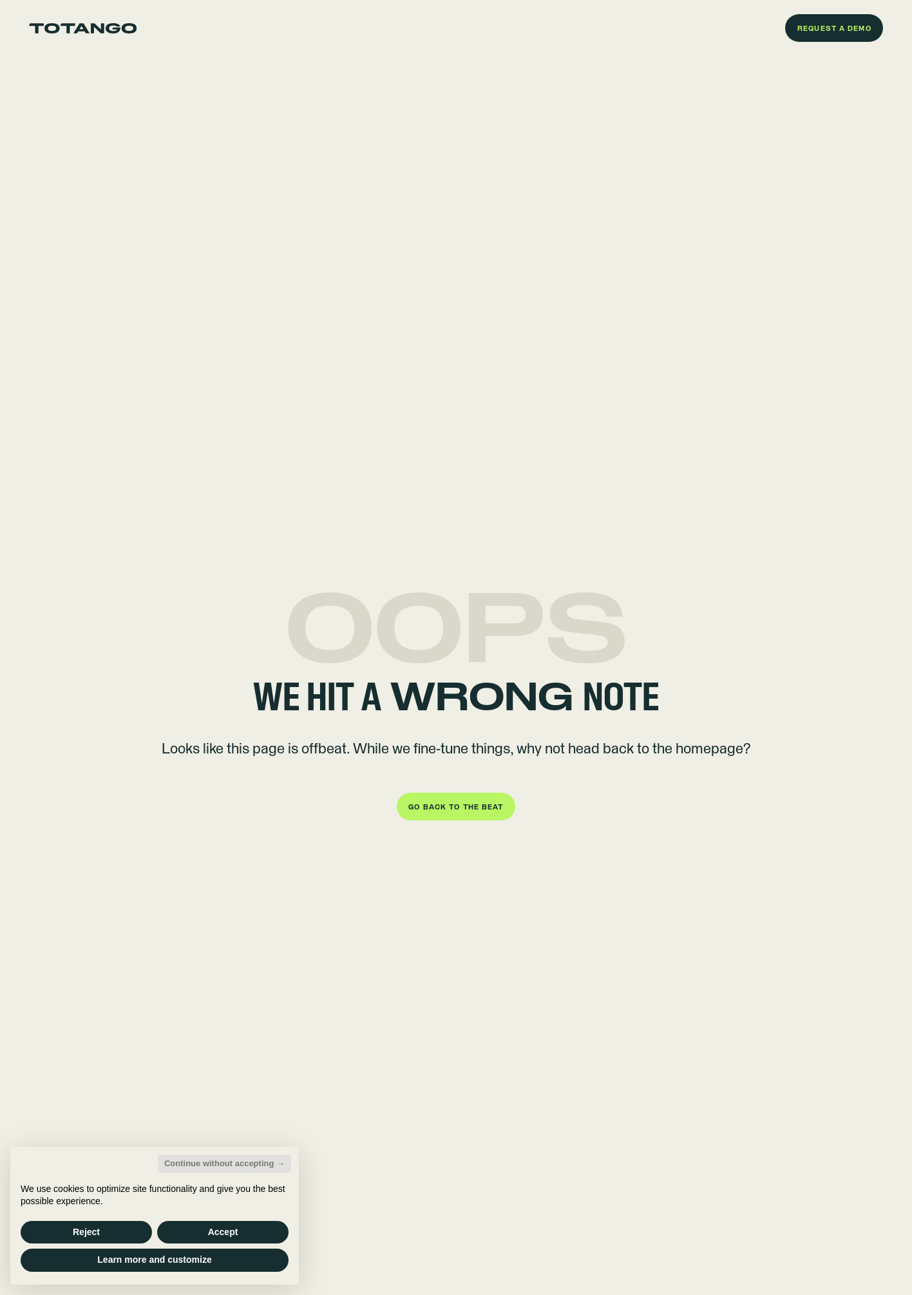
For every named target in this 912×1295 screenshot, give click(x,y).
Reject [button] (86, 1232)
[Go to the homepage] (83, 28)
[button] (834, 28)
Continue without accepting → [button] (224, 1163)
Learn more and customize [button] (154, 1259)
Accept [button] (223, 1232)
